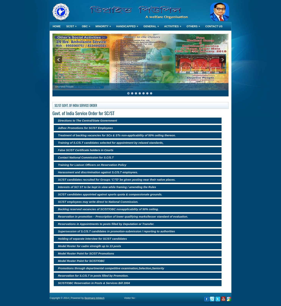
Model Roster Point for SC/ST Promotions (86, 253)
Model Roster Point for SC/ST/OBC (81, 260)
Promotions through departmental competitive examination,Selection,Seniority (111, 268)
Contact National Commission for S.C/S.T (86, 157)
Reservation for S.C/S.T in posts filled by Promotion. (93, 275)
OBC (87, 25)
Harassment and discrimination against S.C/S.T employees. (98, 172)
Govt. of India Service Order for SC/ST (83, 113)
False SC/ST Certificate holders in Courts (85, 150)
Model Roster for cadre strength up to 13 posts (89, 246)
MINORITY (104, 25)
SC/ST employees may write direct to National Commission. (98, 201)
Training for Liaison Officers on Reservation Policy (92, 164)
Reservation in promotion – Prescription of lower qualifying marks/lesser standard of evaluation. (123, 216)
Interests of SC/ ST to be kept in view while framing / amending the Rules (107, 187)
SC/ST (72, 25)
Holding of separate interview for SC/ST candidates (92, 238)
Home (57, 26)
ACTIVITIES (174, 25)
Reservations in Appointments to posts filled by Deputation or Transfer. (106, 224)
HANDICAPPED (128, 25)
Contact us (213, 26)
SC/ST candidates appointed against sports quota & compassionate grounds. (110, 194)
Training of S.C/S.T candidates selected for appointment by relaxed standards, (110, 142)
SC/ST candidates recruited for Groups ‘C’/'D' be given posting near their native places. (117, 179)
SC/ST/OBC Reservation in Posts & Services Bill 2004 (94, 283)
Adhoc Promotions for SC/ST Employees (85, 128)
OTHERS (194, 25)
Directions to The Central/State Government (87, 120)
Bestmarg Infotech (94, 298)
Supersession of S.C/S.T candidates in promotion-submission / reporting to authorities (116, 231)
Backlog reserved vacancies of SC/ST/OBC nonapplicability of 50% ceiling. (108, 209)
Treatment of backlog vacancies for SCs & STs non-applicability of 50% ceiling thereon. (117, 135)
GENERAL (152, 25)
